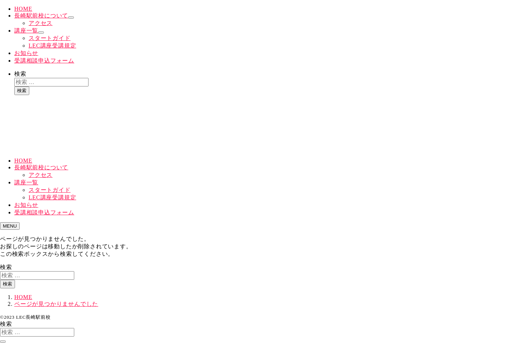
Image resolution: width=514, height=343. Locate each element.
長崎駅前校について (41, 16)
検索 (20, 74)
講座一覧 (26, 31)
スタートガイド (50, 38)
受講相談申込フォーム (44, 61)
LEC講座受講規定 (52, 46)
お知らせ (26, 53)
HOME (23, 9)
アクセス (40, 23)
